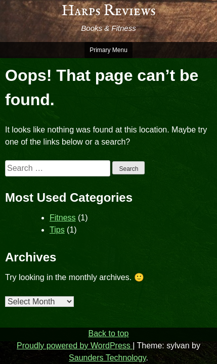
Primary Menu (108, 50)
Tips (57, 229)
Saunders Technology (107, 357)
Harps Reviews (108, 11)
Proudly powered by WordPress (75, 345)
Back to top (108, 333)
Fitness (63, 217)
